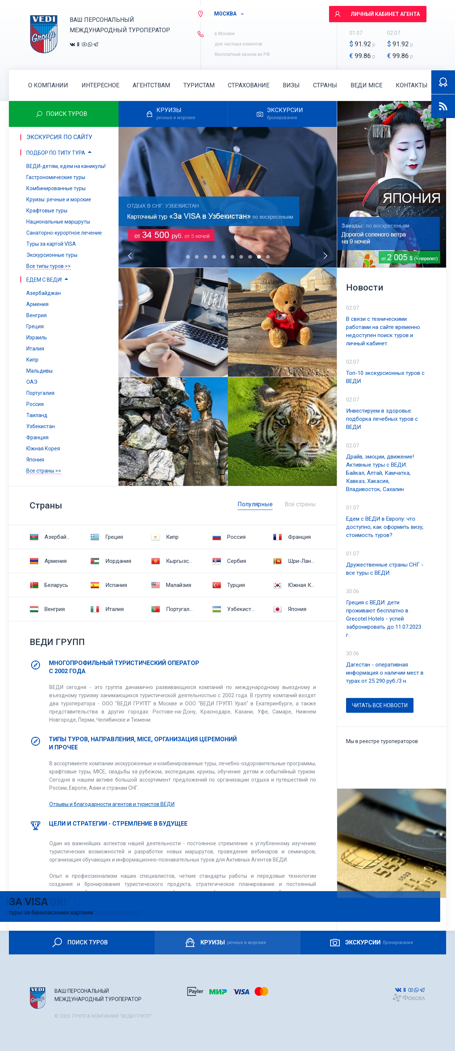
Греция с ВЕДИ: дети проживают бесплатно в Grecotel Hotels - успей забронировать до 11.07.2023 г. (383, 618)
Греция (106, 537)
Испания (108, 585)
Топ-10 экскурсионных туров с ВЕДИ (385, 377)
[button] (187, 257)
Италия (107, 609)
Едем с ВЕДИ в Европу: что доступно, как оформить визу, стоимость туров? (385, 527)
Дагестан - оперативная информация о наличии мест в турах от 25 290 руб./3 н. (385, 672)
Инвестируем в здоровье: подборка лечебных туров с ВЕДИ (382, 418)
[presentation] (130, 256)
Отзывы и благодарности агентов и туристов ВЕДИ (112, 804)
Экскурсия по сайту (59, 137)
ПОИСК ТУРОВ (79, 942)
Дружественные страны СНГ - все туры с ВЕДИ (385, 568)
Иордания (110, 561)
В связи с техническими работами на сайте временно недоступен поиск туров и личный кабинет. (383, 331)
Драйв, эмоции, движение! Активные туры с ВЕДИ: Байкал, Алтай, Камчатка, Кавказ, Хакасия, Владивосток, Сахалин (380, 473)
